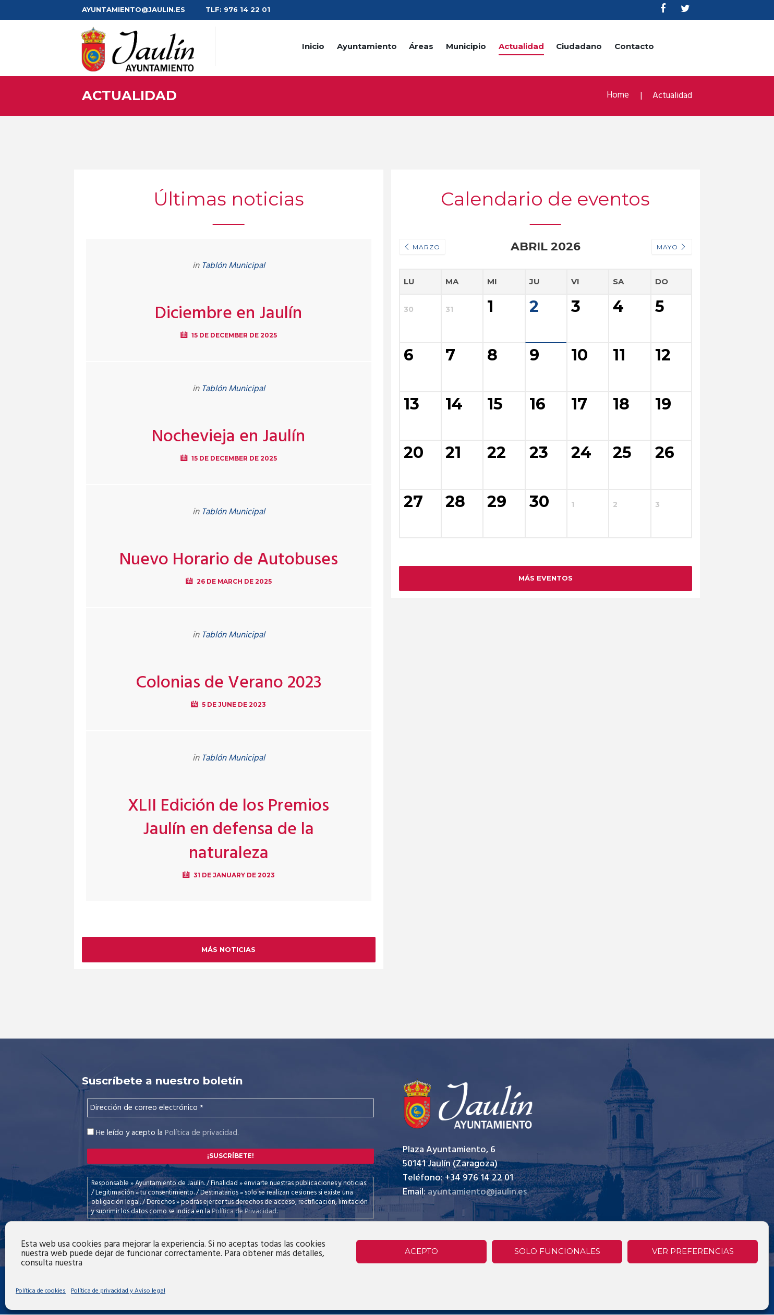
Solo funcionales (557, 1251)
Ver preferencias (693, 1251)
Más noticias (228, 949)
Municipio (466, 46)
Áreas (421, 46)
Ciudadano (579, 46)
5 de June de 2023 (234, 704)
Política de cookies (41, 1291)
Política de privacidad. (201, 1133)
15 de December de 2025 (234, 335)
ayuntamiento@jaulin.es (477, 1192)
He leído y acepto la (162, 1133)
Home (617, 96)
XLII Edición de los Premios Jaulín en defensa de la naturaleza (229, 829)
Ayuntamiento (367, 46)
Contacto (634, 46)
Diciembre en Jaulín (228, 313)
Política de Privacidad (244, 1211)
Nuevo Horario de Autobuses (228, 559)
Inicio (313, 46)
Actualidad (521, 46)
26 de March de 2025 (234, 581)
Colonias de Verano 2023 (228, 682)
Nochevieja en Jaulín (228, 436)
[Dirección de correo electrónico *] (230, 1108)
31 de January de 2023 (234, 875)
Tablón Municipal (233, 266)
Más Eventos (545, 622)
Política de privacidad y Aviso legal (118, 1291)
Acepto (421, 1251)
